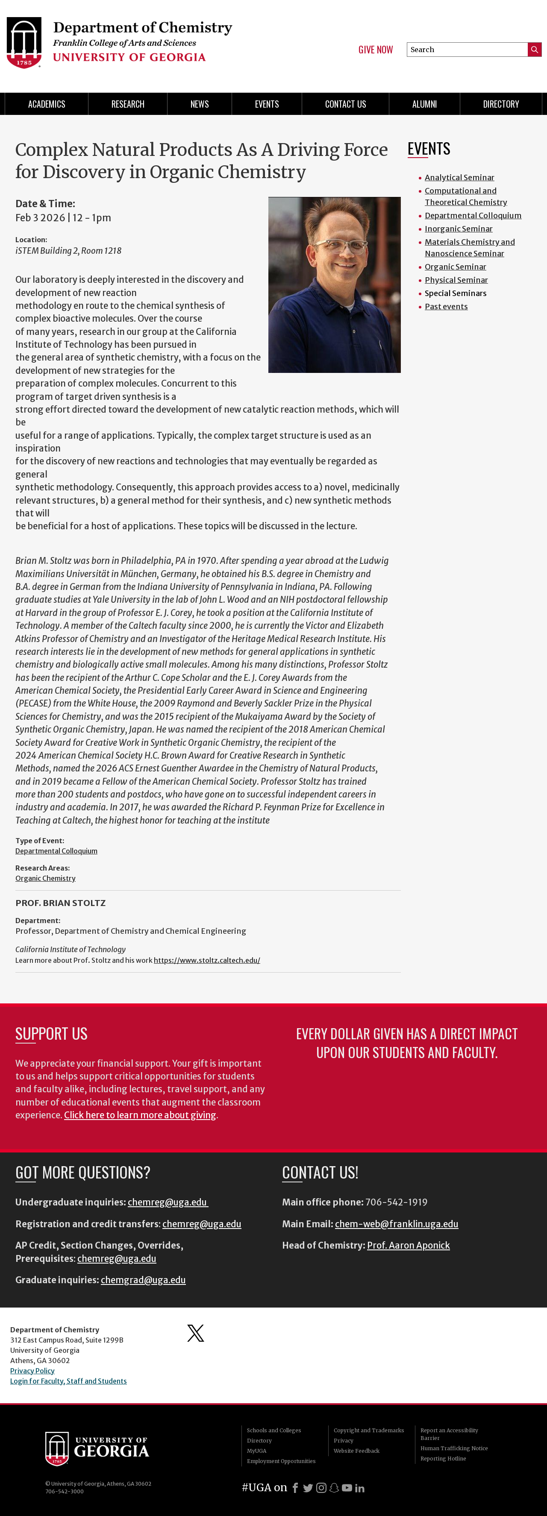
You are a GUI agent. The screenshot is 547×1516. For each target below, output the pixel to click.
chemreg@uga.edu (168, 1202)
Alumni (424, 103)
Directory (501, 103)
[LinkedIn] (360, 1488)
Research (128, 103)
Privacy (343, 1440)
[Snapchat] (334, 1488)
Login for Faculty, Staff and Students (68, 1381)
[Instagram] (321, 1488)
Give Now (376, 49)
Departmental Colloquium (56, 851)
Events (267, 103)
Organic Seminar (455, 267)
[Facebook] (295, 1488)
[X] (308, 1488)
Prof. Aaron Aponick (408, 1245)
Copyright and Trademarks (369, 1430)
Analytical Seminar (459, 177)
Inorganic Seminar (459, 229)
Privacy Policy (32, 1370)
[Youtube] (347, 1488)
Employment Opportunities (281, 1461)
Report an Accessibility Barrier (449, 1434)
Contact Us (345, 103)
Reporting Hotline (443, 1458)
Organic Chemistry (45, 878)
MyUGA (256, 1451)
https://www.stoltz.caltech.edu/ (207, 960)
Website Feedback (356, 1451)
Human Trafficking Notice (454, 1448)
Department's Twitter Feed (195, 1333)
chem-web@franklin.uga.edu (397, 1224)
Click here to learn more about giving (140, 1115)
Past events (446, 306)
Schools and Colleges (274, 1430)
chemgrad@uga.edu (143, 1280)
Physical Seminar (456, 280)
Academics (46, 103)
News (200, 103)
